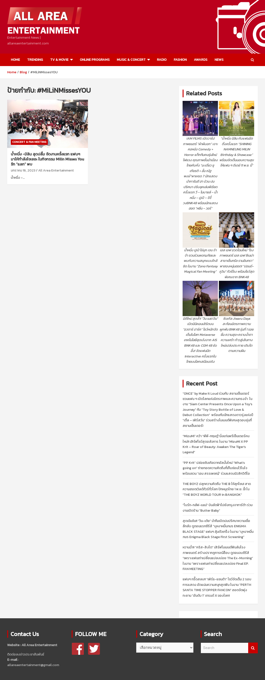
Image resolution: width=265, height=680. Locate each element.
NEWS (219, 59)
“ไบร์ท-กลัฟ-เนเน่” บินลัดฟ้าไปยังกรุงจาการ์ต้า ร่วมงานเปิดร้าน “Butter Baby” (218, 507)
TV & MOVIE (59, 59)
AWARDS (200, 59)
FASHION (180, 59)
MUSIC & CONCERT (131, 59)
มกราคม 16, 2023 (23, 170)
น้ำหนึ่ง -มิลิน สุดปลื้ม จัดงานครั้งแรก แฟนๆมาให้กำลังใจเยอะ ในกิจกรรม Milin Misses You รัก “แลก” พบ (47, 159)
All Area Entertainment (56, 170)
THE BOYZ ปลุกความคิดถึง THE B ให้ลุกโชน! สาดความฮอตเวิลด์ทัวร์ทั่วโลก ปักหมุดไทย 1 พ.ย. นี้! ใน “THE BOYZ (217, 489)
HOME (15, 59)
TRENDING (35, 59)
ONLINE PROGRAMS (95, 59)
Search (253, 648)
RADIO (161, 59)
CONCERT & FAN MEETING (29, 142)
